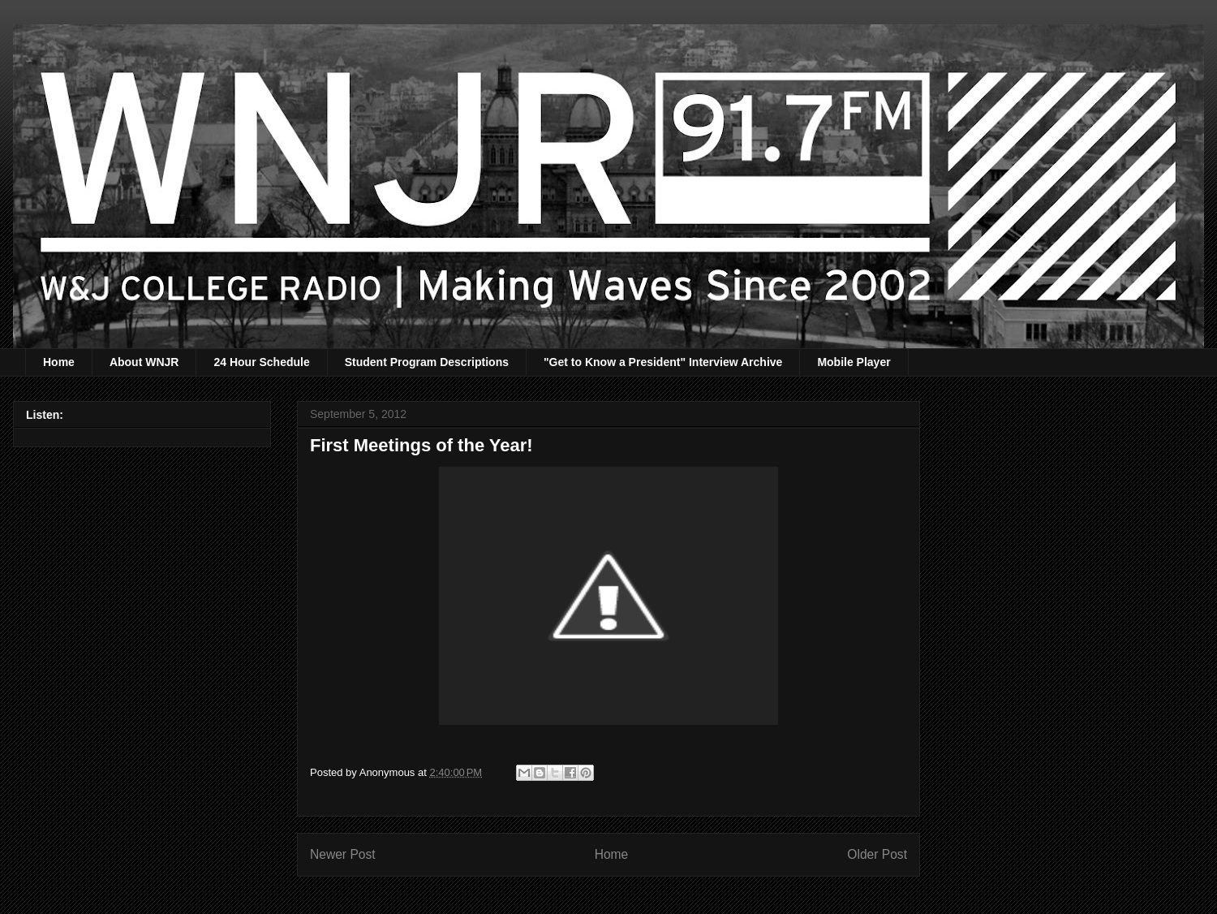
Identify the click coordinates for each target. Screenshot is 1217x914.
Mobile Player (853, 362)
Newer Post (343, 854)
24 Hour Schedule (261, 362)
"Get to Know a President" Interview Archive (663, 362)
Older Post (877, 854)
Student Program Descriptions (427, 362)
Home (59, 362)
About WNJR (144, 362)
